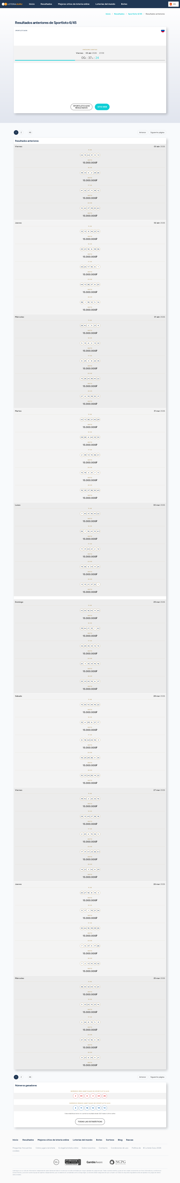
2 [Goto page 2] (21, 132)
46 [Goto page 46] (30, 1077)
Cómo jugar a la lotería (45, 1148)
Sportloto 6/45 (135, 14)
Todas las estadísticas (90, 1122)
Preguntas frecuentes (22, 1148)
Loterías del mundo (105, 4)
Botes (124, 4)
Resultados (119, 14)
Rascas (129, 1140)
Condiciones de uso (119, 1148)
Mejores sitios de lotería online (74, 4)
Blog (120, 1140)
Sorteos (110, 1140)
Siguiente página (157, 132)
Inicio (108, 14)
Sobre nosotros (88, 1148)
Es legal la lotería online (68, 1148)
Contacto (103, 1148)
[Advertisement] (90, 82)
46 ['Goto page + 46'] (30, 132)
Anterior (142, 132)
